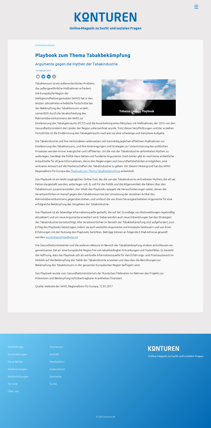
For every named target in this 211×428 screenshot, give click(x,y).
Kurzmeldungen (45, 45)
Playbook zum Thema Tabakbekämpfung (95, 171)
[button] (38, 77)
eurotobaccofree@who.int (62, 237)
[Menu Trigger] (196, 6)
